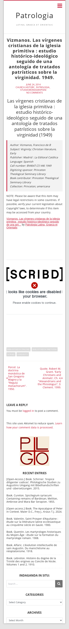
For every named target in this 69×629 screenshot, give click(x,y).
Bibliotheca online (18, 349)
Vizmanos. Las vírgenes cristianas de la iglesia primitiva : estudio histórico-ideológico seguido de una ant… (33, 221)
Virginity (22, 354)
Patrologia (35, 15)
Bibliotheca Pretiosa (45, 349)
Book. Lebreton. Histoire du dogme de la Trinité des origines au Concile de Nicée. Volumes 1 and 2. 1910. (31, 561)
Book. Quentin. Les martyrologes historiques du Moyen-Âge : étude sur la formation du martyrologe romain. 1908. (33, 535)
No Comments (34, 92)
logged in (28, 410)
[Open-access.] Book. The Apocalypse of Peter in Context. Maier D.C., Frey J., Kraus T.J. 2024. (34, 510)
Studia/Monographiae (33, 90)
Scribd (11, 354)
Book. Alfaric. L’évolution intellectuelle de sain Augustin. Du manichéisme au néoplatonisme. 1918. (31, 548)
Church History (25, 87)
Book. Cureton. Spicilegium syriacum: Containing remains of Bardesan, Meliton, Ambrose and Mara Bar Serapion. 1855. (32, 498)
